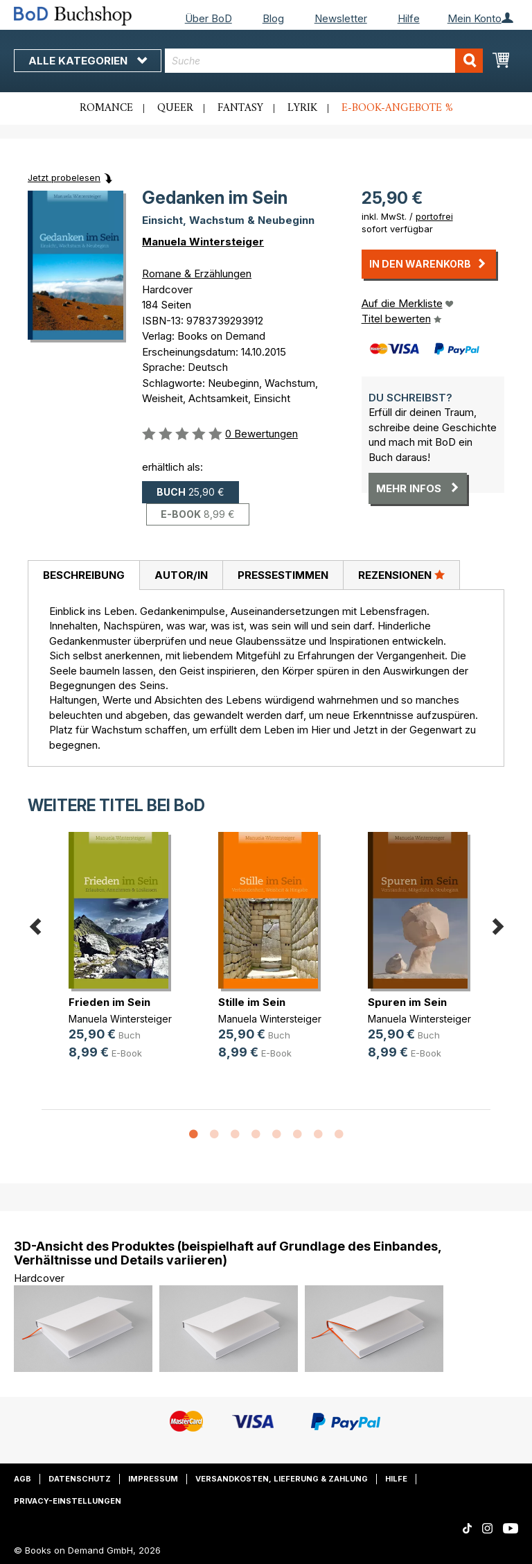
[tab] (83, 575)
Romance (106, 108)
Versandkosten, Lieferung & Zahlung (281, 1479)
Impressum (153, 1479)
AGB (22, 1479)
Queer (175, 108)
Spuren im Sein (407, 1002)
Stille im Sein (251, 1002)
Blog (273, 18)
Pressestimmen (283, 575)
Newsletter (340, 18)
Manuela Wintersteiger (203, 241)
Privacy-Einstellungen (67, 1501)
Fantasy (240, 108)
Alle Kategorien (87, 60)
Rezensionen (401, 574)
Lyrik (302, 108)
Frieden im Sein (109, 1002)
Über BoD (208, 18)
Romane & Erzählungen (196, 273)
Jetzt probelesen (64, 177)
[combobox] (324, 61)
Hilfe (409, 18)
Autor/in (181, 575)
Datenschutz (79, 1479)
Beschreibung (84, 575)
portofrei (434, 216)
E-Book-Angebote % (397, 108)
